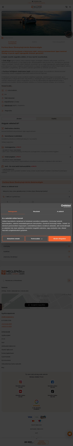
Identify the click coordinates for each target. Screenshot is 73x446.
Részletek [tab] (36, 211)
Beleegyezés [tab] (12, 211)
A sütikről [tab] (60, 211)
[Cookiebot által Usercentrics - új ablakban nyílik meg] (62, 205)
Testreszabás (36, 238)
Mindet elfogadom (59, 238)
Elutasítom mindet (13, 238)
